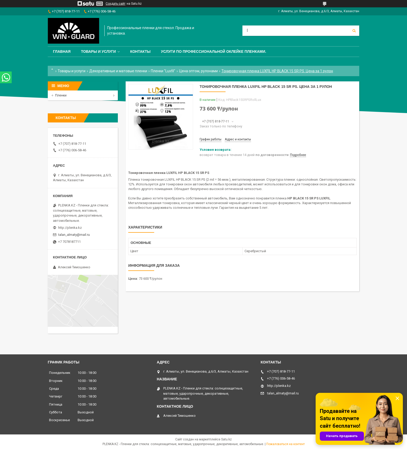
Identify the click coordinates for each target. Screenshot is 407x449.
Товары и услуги (98, 51)
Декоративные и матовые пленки (118, 71)
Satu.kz (226, 439)
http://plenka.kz (70, 228)
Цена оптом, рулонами (198, 71)
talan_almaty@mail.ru (74, 235)
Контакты (140, 51)
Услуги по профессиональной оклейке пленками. (213, 51)
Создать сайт (115, 3)
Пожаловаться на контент (285, 444)
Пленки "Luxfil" (163, 71)
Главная (62, 51)
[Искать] (354, 30)
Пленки (60, 95)
